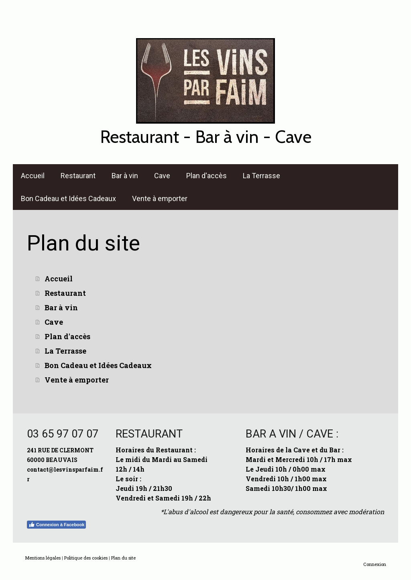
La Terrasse (261, 175)
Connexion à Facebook (56, 524)
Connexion (374, 564)
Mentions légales (43, 558)
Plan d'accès (206, 175)
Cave (162, 175)
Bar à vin (125, 175)
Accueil (33, 175)
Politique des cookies (86, 558)
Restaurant (78, 175)
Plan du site (123, 558)
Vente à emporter (159, 198)
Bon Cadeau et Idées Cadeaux (68, 198)
